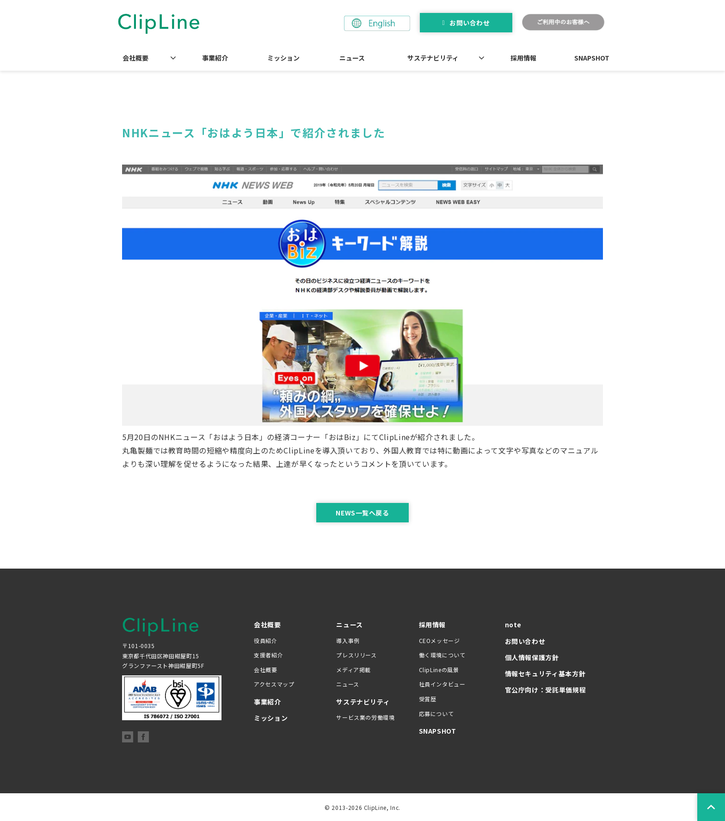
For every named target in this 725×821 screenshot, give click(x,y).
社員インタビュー (442, 684)
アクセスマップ (274, 684)
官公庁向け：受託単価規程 (545, 689)
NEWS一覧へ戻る (362, 512)
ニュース (352, 57)
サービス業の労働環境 (365, 717)
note (513, 624)
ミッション (283, 57)
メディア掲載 (353, 670)
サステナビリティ (433, 57)
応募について (436, 713)
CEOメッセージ (439, 640)
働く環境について (442, 655)
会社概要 (135, 57)
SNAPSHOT (591, 57)
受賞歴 (427, 699)
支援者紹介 (268, 655)
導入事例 (348, 640)
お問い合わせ (469, 22)
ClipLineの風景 (439, 670)
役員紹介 (265, 640)
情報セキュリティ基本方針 (545, 673)
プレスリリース (356, 655)
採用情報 (523, 57)
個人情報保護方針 (532, 657)
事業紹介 (215, 57)
